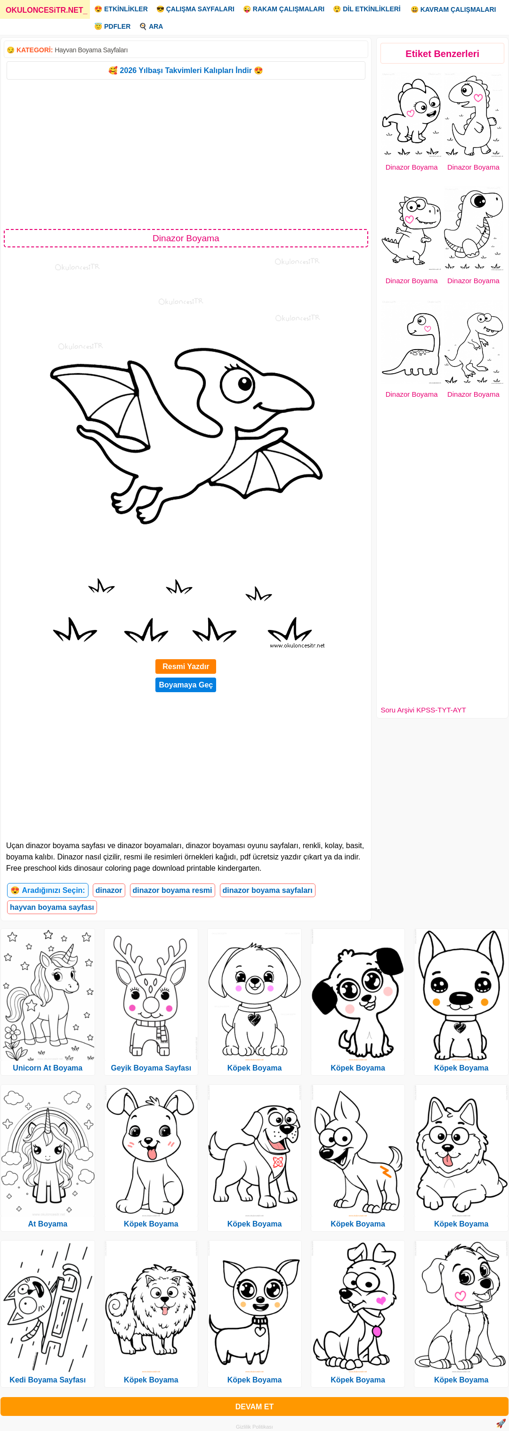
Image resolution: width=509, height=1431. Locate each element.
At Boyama (48, 1224)
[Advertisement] (186, 154)
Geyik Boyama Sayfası (151, 1068)
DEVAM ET (254, 1407)
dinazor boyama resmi (172, 890)
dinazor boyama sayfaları (268, 890)
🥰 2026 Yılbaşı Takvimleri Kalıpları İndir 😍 (185, 70)
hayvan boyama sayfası (52, 907)
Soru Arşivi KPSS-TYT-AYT (423, 710)
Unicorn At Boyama (47, 1068)
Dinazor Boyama (412, 167)
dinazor (109, 890)
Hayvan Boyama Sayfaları (91, 50)
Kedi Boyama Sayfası (47, 1380)
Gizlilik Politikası (254, 1427)
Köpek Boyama (151, 1224)
